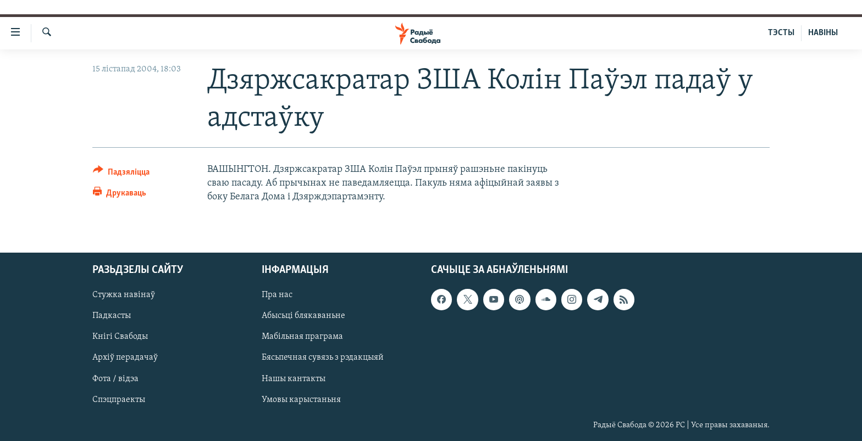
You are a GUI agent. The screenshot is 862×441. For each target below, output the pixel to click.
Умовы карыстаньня (301, 399)
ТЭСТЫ (781, 33)
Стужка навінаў (123, 295)
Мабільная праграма (302, 336)
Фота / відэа (115, 378)
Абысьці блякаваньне (303, 315)
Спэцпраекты (118, 399)
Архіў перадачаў (125, 357)
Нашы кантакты (293, 378)
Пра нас (277, 295)
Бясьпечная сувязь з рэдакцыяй (323, 357)
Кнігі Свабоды (120, 336)
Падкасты (111, 315)
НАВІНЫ (823, 33)
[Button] (121, 174)
